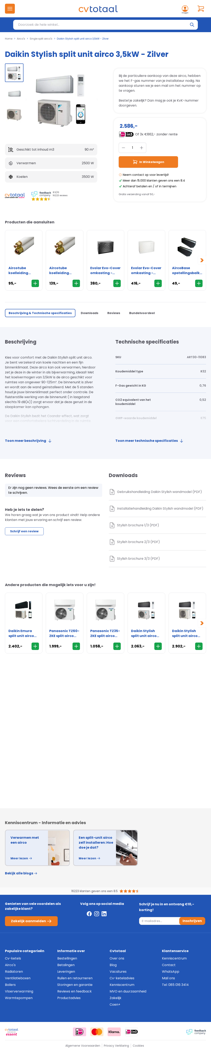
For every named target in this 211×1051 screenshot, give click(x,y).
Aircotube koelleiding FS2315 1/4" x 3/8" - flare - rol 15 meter (63, 271)
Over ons (117, 958)
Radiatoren (14, 971)
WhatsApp (170, 971)
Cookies (138, 1046)
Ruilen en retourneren (75, 978)
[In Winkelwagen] (35, 283)
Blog (113, 965)
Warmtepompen (19, 998)
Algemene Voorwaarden (82, 1046)
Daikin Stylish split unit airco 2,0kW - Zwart (144, 633)
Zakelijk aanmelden (31, 921)
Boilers (10, 984)
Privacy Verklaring (116, 1046)
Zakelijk (115, 998)
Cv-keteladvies (122, 978)
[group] (14, 72)
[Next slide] (202, 260)
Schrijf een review (24, 531)
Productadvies (69, 998)
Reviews (113, 313)
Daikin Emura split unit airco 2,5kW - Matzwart (21, 633)
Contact (169, 965)
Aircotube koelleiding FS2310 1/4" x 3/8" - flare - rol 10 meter (22, 271)
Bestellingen (67, 958)
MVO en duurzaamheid (128, 991)
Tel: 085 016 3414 (175, 984)
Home (8, 38)
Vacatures (118, 971)
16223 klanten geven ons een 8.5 (94, 891)
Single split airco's (41, 38)
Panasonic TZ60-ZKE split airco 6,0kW (64, 633)
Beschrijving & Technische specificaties (40, 313)
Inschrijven (192, 920)
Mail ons (168, 978)
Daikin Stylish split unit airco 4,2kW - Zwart (185, 633)
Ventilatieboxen (17, 978)
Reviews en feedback (74, 991)
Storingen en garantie (75, 984)
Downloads (89, 313)
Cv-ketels (13, 958)
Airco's (21, 38)
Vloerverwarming (19, 991)
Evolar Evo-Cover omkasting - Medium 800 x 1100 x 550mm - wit (146, 271)
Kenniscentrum (122, 984)
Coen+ (115, 1004)
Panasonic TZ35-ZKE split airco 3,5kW (105, 633)
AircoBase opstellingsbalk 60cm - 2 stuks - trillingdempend (186, 271)
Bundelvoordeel (142, 313)
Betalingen (66, 965)
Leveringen (66, 971)
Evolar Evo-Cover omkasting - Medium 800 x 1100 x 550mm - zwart (105, 271)
